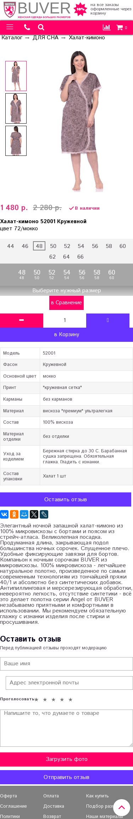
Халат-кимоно (87, 38)
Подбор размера (104, 806)
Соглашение (13, 806)
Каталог (11, 38)
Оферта (8, 796)
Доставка (53, 806)
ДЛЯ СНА (46, 38)
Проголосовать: (16, 699)
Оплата (51, 796)
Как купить (97, 796)
